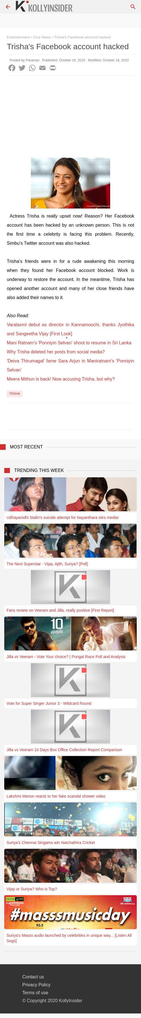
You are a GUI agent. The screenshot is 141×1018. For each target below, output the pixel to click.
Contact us (33, 976)
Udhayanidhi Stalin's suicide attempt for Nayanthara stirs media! (63, 517)
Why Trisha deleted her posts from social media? (56, 351)
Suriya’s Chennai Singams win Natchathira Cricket (51, 842)
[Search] (133, 7)
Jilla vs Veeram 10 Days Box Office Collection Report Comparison (64, 750)
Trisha (14, 393)
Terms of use (35, 992)
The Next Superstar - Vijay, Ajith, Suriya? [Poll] (47, 564)
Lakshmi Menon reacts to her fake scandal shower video (56, 796)
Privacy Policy (36, 984)
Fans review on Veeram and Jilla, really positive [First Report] (60, 610)
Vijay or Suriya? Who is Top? (32, 889)
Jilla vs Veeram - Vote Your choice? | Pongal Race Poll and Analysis (66, 656)
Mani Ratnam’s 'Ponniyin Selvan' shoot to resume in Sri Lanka (69, 342)
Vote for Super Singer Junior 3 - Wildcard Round (49, 703)
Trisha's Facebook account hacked (82, 37)
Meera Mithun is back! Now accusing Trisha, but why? (61, 379)
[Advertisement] (70, 118)
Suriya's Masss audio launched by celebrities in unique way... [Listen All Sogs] (69, 938)
